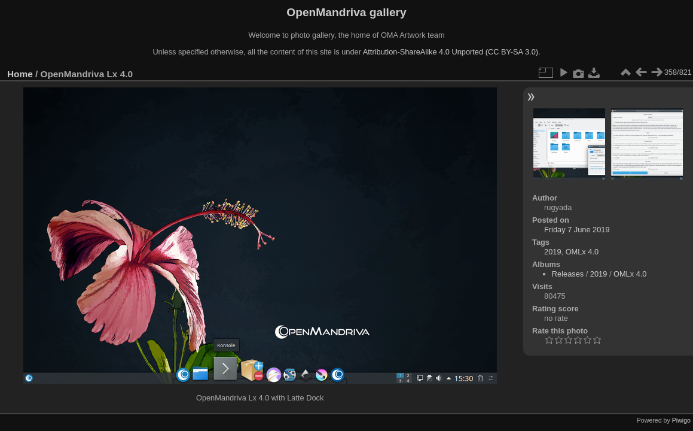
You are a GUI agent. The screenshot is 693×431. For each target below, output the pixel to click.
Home (20, 74)
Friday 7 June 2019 (577, 229)
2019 (552, 251)
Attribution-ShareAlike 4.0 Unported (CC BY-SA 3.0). (452, 51)
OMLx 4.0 (582, 251)
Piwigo (681, 420)
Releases (568, 273)
